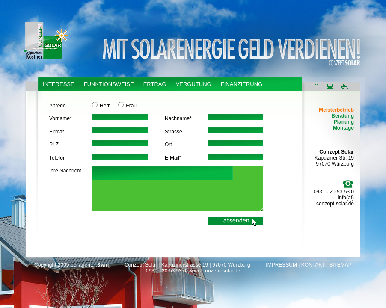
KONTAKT (313, 265)
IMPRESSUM (281, 265)
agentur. (94, 265)
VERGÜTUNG (193, 84)
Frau (131, 106)
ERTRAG (154, 84)
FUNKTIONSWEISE (109, 84)
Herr (105, 106)
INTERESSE (58, 84)
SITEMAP (340, 265)
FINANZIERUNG (242, 84)
